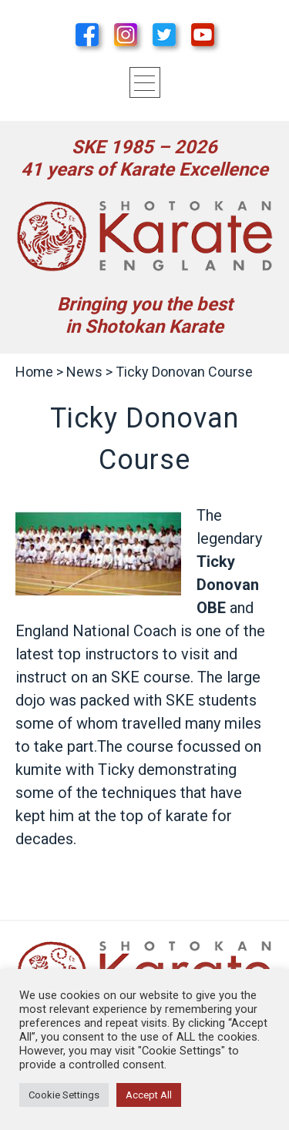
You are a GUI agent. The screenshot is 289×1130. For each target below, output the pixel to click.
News (84, 372)
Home (34, 372)
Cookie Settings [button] (64, 1095)
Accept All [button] (149, 1095)
